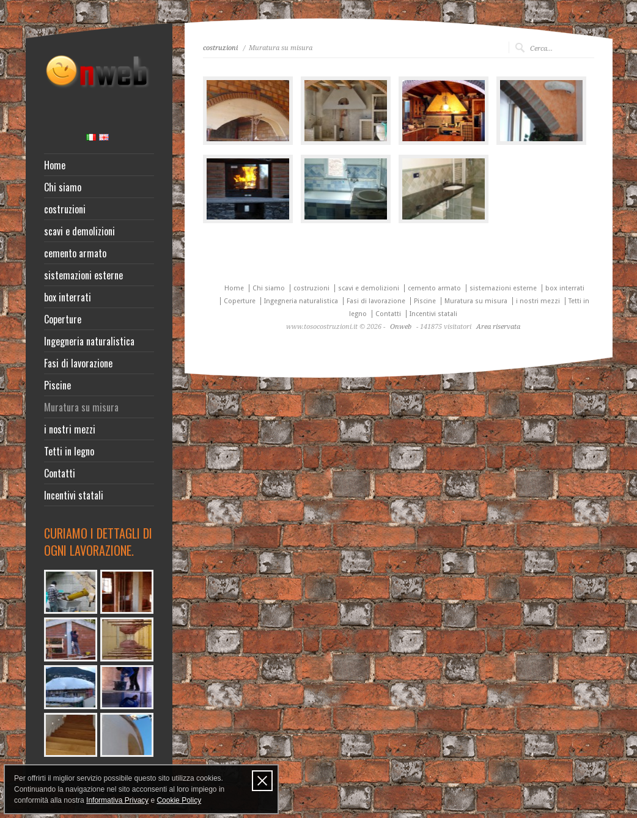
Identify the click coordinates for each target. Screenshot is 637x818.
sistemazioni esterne (83, 275)
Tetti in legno (69, 451)
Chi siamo (62, 187)
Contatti (59, 473)
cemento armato (75, 253)
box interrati (67, 297)
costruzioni (65, 209)
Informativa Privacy (117, 800)
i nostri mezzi (69, 429)
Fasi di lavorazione (78, 363)
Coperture (62, 319)
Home (54, 165)
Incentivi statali (73, 495)
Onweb (400, 327)
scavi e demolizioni (79, 231)
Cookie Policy (178, 800)
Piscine (57, 385)
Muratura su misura (81, 407)
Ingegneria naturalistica (89, 341)
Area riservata (498, 327)
